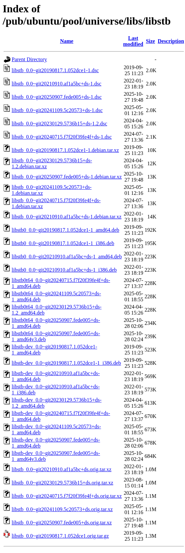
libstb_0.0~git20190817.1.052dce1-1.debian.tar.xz (65, 150)
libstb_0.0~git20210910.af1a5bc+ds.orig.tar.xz (61, 469)
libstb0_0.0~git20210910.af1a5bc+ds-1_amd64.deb (67, 256)
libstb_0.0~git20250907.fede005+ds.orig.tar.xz (62, 522)
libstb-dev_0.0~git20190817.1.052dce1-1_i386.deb (66, 363)
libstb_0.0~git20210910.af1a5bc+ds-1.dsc (56, 83)
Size (150, 41)
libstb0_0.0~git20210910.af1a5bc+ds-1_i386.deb (64, 270)
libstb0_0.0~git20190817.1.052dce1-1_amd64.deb (65, 230)
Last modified (133, 41)
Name (66, 41)
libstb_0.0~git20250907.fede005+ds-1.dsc (57, 97)
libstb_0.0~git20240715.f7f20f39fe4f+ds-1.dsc (62, 137)
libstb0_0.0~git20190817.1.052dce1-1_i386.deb (63, 243)
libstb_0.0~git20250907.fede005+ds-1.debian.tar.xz (67, 177)
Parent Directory (29, 59)
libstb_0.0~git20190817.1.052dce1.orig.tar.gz (60, 536)
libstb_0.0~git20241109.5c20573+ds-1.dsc (57, 110)
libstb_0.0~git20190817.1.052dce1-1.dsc (55, 70)
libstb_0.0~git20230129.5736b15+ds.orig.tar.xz (62, 482)
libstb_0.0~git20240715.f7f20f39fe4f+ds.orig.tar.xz (67, 496)
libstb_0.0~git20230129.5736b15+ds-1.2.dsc (59, 123)
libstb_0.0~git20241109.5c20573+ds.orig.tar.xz (62, 509)
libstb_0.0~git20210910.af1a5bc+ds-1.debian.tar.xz (66, 216)
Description (171, 41)
